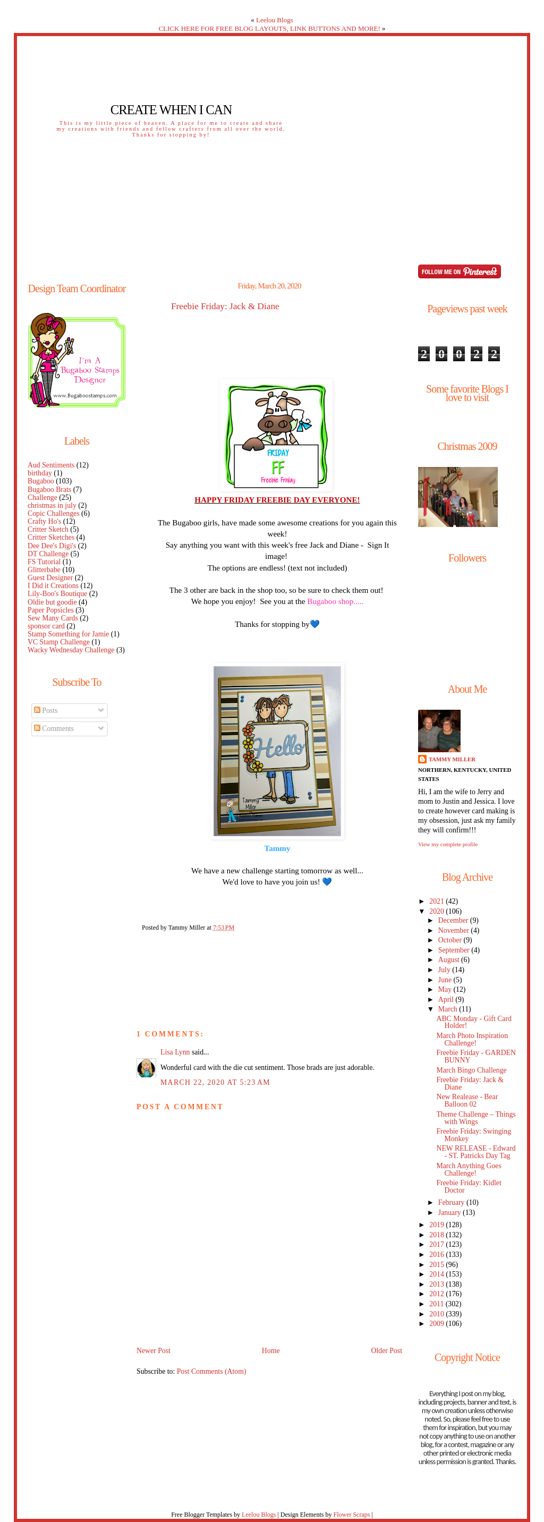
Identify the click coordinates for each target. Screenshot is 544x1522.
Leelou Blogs (274, 20)
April (447, 1000)
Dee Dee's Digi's (52, 546)
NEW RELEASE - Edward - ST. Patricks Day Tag (475, 1152)
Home (271, 1351)
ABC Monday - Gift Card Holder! (473, 1022)
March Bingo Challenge (471, 1070)
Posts (46, 711)
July (445, 970)
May (446, 989)
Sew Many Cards (53, 618)
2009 (437, 1324)
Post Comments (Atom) (211, 1371)
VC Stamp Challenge (59, 642)
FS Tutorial (44, 562)
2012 (437, 1294)
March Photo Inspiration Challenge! (472, 1039)
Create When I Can (171, 110)
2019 (437, 1225)
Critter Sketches (51, 537)
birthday (40, 473)
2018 (437, 1235)
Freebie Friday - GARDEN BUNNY (475, 1056)
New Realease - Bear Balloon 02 (467, 1100)
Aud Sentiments (51, 465)
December (454, 920)
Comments (54, 729)
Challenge (42, 497)
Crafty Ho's (44, 521)
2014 (437, 1274)
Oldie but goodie (52, 602)
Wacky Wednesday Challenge (71, 650)
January (450, 1213)
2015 (437, 1265)
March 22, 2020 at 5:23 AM (215, 1082)
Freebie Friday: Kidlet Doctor (468, 1186)
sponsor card (46, 626)
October (451, 940)
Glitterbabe (44, 570)
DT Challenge (48, 554)
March (448, 1009)
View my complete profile (448, 844)
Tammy (277, 848)
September (454, 950)
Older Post (386, 1351)
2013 (437, 1284)
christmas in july (52, 505)
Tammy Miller (452, 759)
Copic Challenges (54, 513)
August (449, 960)
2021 (437, 901)
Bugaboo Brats (49, 490)
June (446, 980)
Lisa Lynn (175, 1052)
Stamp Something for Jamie (68, 634)
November (454, 930)
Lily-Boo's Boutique (57, 594)
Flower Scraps (351, 1514)
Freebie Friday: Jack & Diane (225, 306)
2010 (437, 1314)
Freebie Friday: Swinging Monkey (473, 1135)
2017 (437, 1244)
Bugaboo (41, 481)
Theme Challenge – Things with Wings (475, 1118)
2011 (437, 1304)
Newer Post (154, 1351)
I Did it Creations (53, 586)
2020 (437, 911)
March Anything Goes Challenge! (468, 1169)
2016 (437, 1255)
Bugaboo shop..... (335, 601)
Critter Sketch (48, 529)
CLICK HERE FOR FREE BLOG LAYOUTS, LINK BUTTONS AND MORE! (269, 28)
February (452, 1202)
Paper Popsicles (51, 610)
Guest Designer (50, 578)
